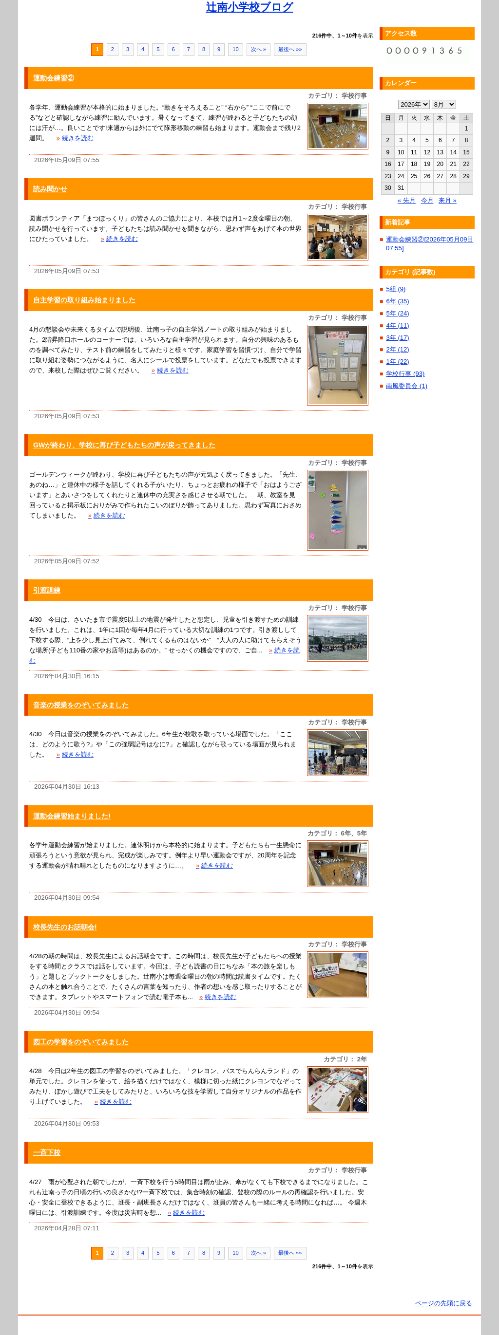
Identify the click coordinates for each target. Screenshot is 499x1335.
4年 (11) (397, 325)
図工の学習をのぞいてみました (81, 1042)
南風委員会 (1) (406, 385)
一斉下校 (46, 1152)
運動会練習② (53, 78)
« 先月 (407, 200)
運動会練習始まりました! (72, 816)
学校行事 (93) (405, 373)
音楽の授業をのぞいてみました (81, 705)
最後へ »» (290, 49)
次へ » (258, 49)
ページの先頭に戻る (443, 1303)
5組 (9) (395, 289)
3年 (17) (397, 337)
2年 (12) (397, 349)
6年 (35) (397, 301)
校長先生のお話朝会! (65, 927)
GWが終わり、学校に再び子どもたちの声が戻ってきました (124, 445)
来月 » (448, 200)
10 (235, 49)
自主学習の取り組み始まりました (84, 300)
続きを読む (75, 138)
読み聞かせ (50, 189)
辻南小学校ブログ (249, 7)
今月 (427, 200)
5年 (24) (397, 313)
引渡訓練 (46, 590)
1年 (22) (397, 361)
